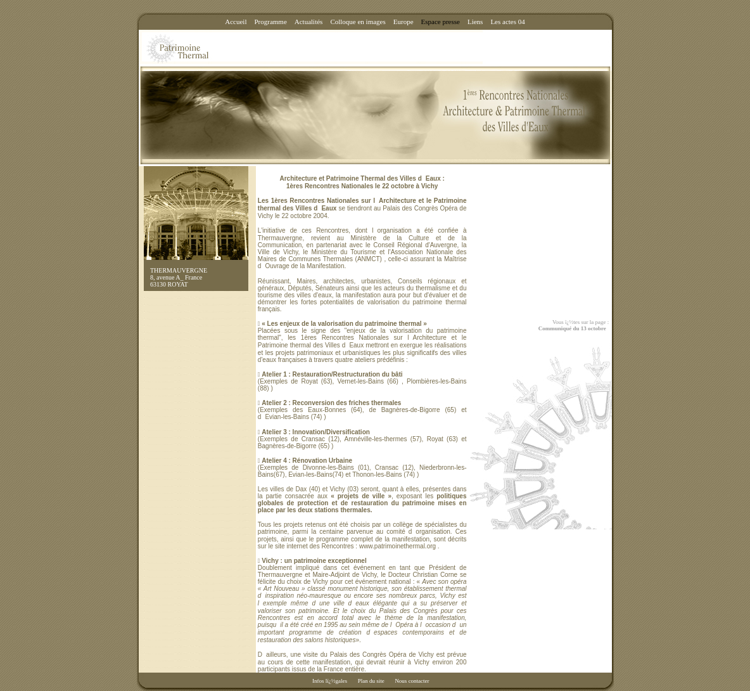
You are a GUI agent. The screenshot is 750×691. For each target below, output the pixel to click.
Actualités (309, 21)
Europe (403, 21)
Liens (475, 21)
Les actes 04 (507, 21)
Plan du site (371, 681)
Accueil (235, 21)
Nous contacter (412, 681)
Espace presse (440, 21)
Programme (270, 21)
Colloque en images (357, 21)
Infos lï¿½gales (329, 681)
